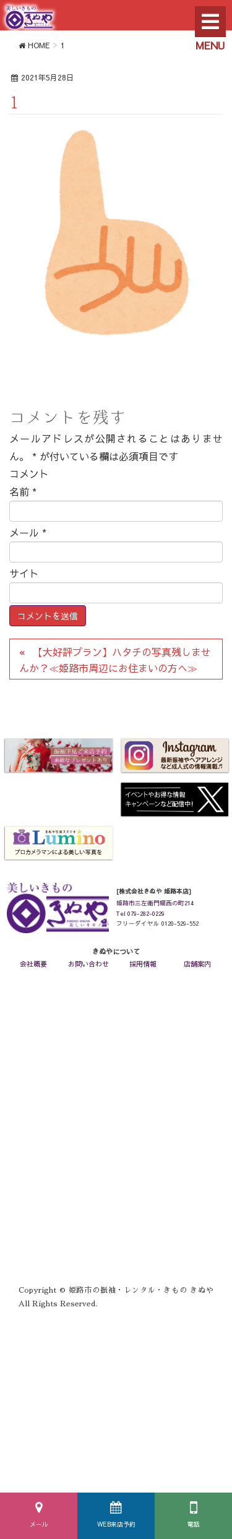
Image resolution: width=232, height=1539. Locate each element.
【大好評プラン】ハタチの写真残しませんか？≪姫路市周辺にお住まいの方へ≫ (115, 660)
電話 (193, 1524)
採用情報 (143, 964)
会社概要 (33, 964)
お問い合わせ (88, 964)
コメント (29, 473)
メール (39, 1524)
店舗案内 (197, 964)
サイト (24, 573)
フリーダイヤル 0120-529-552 (157, 923)
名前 (23, 491)
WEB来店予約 (116, 1524)
